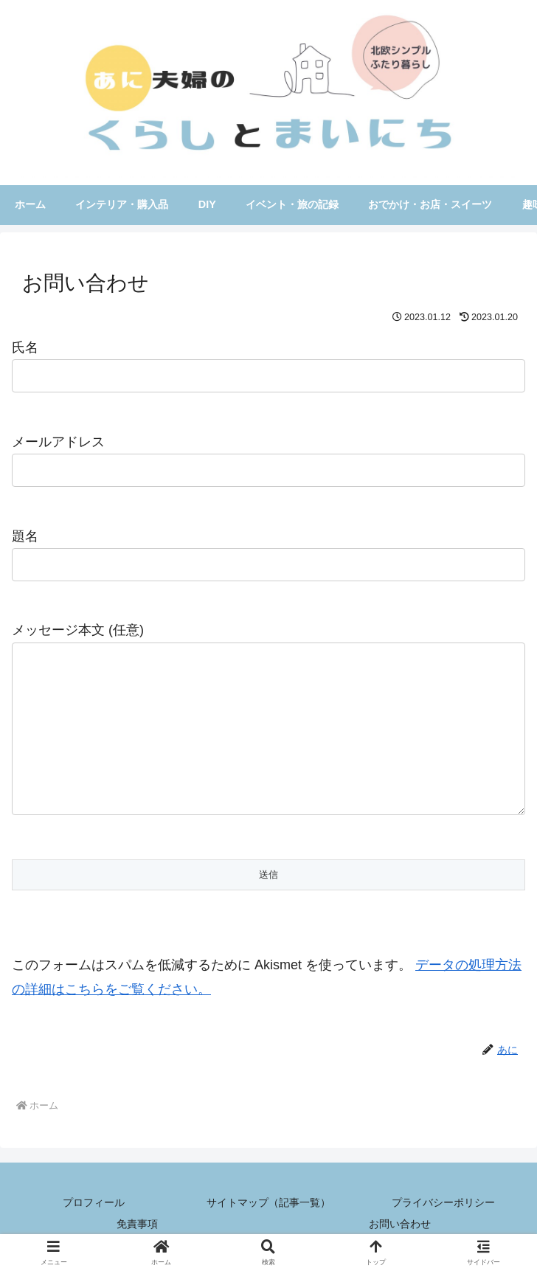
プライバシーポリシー (443, 1202)
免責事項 (137, 1224)
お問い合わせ (400, 1224)
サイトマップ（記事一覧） (268, 1202)
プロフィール (94, 1202)
